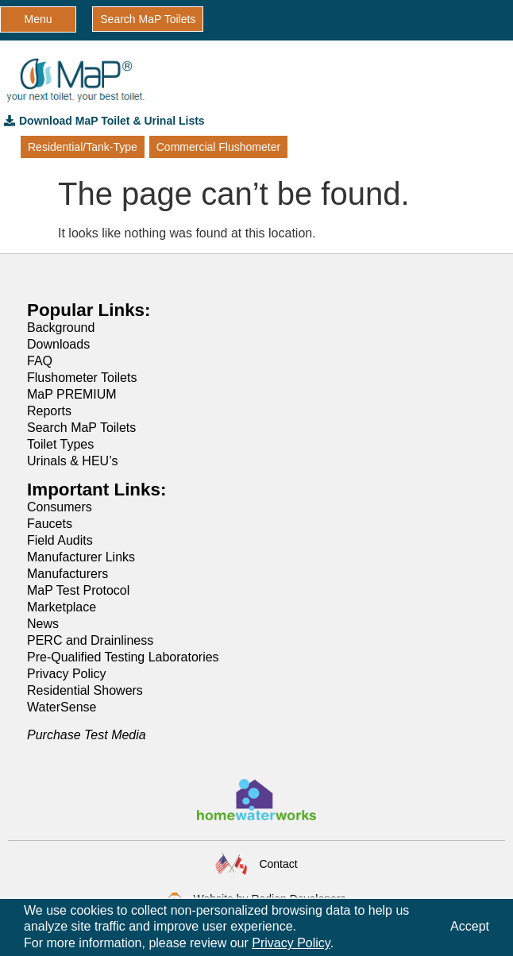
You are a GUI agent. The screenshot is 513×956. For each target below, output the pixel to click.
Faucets (49, 523)
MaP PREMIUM (72, 394)
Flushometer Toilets (82, 377)
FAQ (39, 361)
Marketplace (61, 607)
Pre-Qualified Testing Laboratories (123, 657)
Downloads (58, 344)
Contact (278, 864)
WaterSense (61, 707)
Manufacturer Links (81, 557)
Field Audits (60, 540)
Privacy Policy (66, 673)
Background (60, 327)
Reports (49, 411)
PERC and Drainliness (90, 640)
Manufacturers (67, 573)
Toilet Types (60, 444)
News (43, 623)
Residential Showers (85, 690)
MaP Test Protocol (78, 590)
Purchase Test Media (86, 735)
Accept (469, 926)
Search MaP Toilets (81, 427)
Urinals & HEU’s (72, 461)
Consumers (59, 507)
